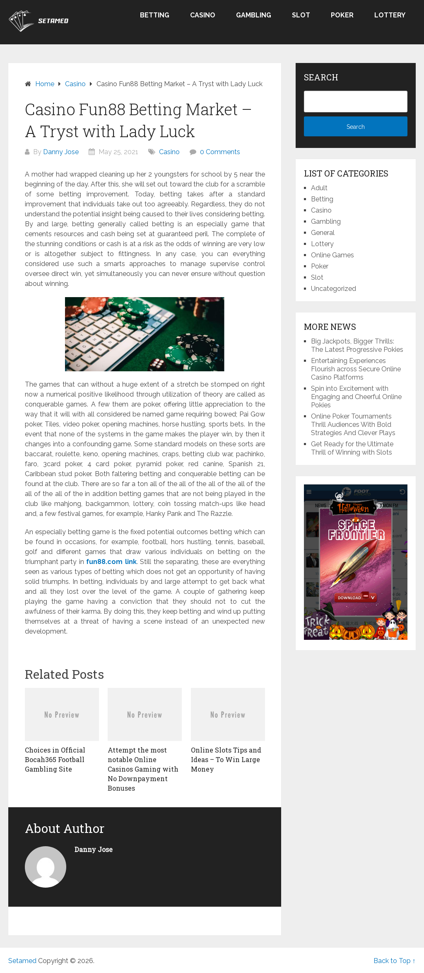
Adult (319, 188)
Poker (342, 15)
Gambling (253, 15)
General (323, 233)
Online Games (332, 255)
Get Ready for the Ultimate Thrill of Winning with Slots (352, 448)
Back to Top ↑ (394, 961)
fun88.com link (111, 562)
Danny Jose (61, 152)
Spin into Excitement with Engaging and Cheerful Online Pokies (356, 397)
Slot (301, 15)
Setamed (22, 961)
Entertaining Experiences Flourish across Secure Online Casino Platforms (356, 369)
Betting (154, 15)
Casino (202, 15)
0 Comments (220, 152)
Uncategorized (333, 289)
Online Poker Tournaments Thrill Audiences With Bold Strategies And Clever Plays (353, 424)
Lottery (389, 15)
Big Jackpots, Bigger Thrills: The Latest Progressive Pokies (357, 345)
